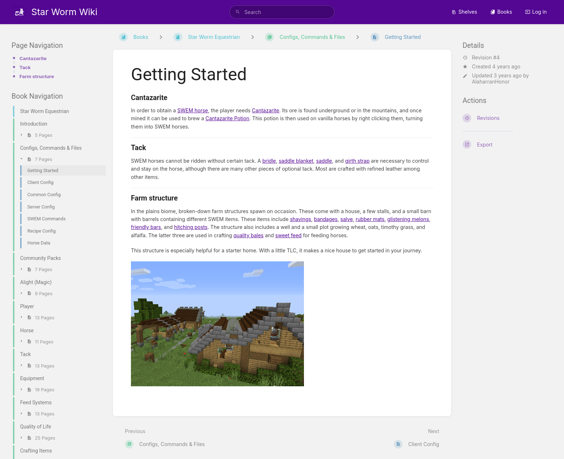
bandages (325, 219)
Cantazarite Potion (227, 118)
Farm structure (36, 76)
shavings (300, 219)
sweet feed (288, 235)
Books (501, 12)
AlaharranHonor (491, 81)
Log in (536, 12)
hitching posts (191, 227)
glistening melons (408, 219)
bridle (269, 161)
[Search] (237, 12)
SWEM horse (192, 110)
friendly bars (146, 227)
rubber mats (370, 219)
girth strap (357, 161)
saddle (324, 161)
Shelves (464, 12)
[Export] (507, 144)
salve (346, 219)
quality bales (248, 235)
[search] (281, 12)
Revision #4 (481, 57)
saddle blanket (296, 161)
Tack (25, 67)
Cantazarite (33, 58)
